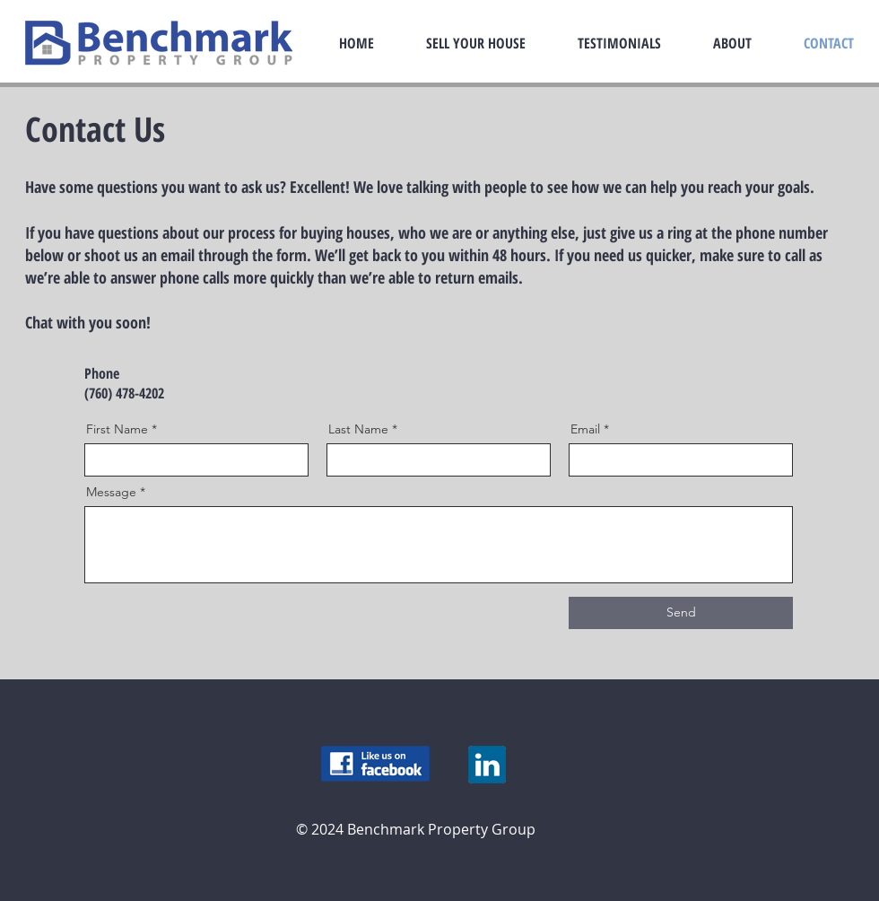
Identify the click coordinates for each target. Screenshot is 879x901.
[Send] (681, 613)
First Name (117, 429)
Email (585, 429)
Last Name (358, 429)
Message (111, 491)
